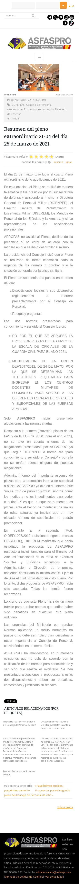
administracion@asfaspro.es (53, 872)
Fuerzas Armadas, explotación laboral (19, 773)
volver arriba (65, 807)
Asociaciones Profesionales (24, 109)
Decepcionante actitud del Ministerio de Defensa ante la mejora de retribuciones (56, 724)
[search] (21, 16)
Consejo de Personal (38, 105)
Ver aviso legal (54, 876)
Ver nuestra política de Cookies (24, 876)
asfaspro (48, 109)
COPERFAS (18, 105)
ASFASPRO (39, 100)
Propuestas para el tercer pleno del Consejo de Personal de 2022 (19, 723)
